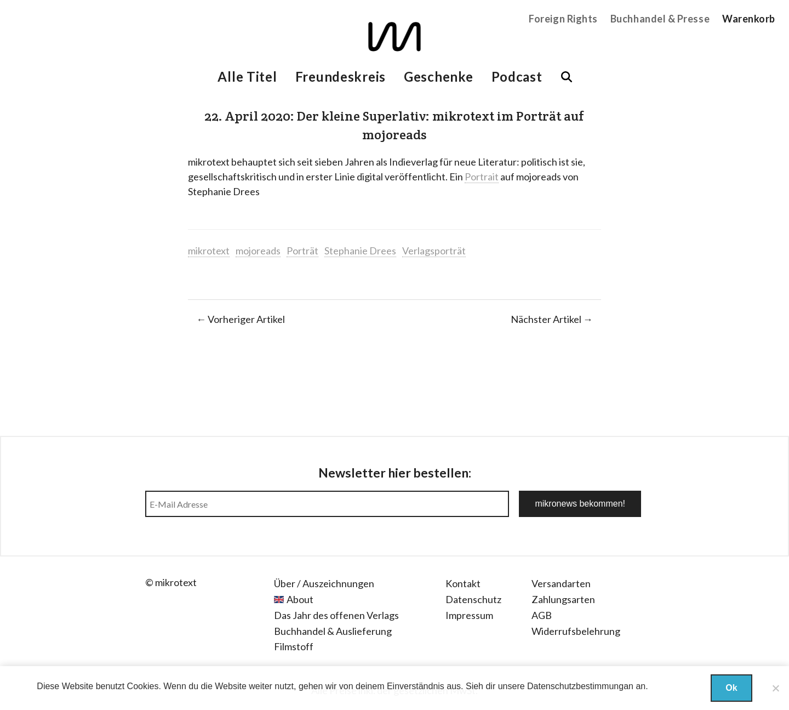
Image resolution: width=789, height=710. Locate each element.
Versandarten (561, 583)
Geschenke (438, 76)
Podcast (516, 76)
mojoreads (258, 251)
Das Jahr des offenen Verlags (336, 615)
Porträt (302, 251)
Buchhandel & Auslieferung (333, 631)
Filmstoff (293, 646)
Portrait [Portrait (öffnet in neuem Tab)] (482, 177)
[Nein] (775, 688)
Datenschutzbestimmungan (580, 686)
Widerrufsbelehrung (575, 631)
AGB (541, 615)
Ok (731, 687)
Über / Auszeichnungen (324, 583)
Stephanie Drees (360, 251)
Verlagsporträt (434, 251)
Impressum (469, 615)
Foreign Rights (563, 19)
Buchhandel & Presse (660, 19)
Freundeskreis (340, 76)
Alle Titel (247, 76)
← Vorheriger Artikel (240, 319)
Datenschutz (473, 599)
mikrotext (209, 251)
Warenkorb (748, 19)
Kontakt (463, 583)
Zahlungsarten (563, 599)
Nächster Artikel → (552, 319)
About (300, 599)
